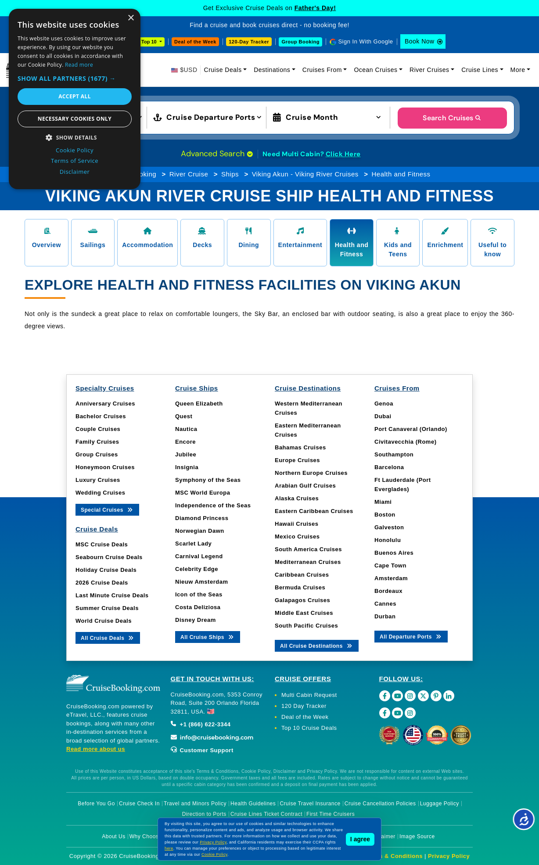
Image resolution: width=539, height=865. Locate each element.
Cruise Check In (139, 803)
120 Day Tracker (304, 706)
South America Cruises (308, 549)
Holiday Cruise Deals (106, 570)
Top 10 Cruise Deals (309, 728)
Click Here (343, 154)
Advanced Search (217, 153)
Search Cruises (452, 117)
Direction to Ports (204, 814)
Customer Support (202, 750)
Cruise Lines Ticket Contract (266, 814)
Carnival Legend (199, 556)
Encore (185, 441)
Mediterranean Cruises (308, 562)
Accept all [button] (74, 96)
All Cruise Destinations (316, 645)
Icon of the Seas (199, 594)
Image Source (417, 836)
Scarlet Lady (193, 543)
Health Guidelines (253, 803)
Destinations (272, 69)
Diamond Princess (201, 518)
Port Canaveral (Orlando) (410, 429)
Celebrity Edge (196, 569)
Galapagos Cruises (302, 600)
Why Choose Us (149, 836)
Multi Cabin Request (309, 695)
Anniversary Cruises (105, 403)
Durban (385, 616)
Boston (384, 514)
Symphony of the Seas (208, 480)
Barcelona (389, 467)
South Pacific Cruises (306, 625)
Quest (183, 416)
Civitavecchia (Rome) (405, 441)
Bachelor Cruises (100, 416)
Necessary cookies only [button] (74, 118)
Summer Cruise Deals (107, 608)
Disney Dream (195, 620)
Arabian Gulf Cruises (305, 485)
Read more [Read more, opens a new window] (79, 64)
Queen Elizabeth (199, 403)
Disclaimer (382, 836)
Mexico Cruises (297, 536)
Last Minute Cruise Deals (112, 595)
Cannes (385, 603)
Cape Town (390, 565)
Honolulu (387, 540)
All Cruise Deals (108, 637)
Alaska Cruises (297, 498)
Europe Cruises (297, 460)
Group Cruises (96, 454)
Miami (383, 502)
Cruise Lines (479, 69)
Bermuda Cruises (300, 587)
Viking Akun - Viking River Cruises (305, 174)
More (517, 69)
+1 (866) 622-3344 (201, 724)
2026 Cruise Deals (101, 582)
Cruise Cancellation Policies (380, 803)
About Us (113, 836)
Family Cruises (97, 441)
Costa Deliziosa (198, 607)
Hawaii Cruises (297, 523)
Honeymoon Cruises (105, 467)
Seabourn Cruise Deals (109, 557)
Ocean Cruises (375, 69)
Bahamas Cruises (300, 447)
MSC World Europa (202, 492)
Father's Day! (315, 7)
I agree (360, 839)
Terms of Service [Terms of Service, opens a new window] (74, 161)
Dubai (383, 416)
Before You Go (96, 803)
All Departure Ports (411, 636)
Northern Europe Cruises (311, 473)
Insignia (186, 467)
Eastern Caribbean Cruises (314, 511)
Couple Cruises (97, 429)
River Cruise (188, 174)
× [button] (130, 18)
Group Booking (300, 41)
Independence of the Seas (213, 505)
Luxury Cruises (97, 480)
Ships (230, 174)
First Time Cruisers (330, 814)
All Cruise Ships (207, 636)
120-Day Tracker (249, 41)
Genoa (383, 403)
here (169, 848)
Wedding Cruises (100, 492)
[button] (75, 78)
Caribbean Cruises (302, 574)
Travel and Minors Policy (195, 803)
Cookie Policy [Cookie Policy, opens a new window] (74, 150)
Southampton (393, 454)
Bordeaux (388, 591)
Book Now (420, 41)
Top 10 (149, 41)
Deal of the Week (195, 41)
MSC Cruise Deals (101, 544)
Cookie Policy (214, 854)
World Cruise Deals (103, 620)
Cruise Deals (223, 69)
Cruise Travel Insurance (310, 803)
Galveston (389, 527)
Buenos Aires (393, 552)
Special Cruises (107, 509)
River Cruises (429, 69)
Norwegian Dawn (199, 531)
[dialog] (74, 99)
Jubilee (185, 454)
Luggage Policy (439, 803)
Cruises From (322, 69)
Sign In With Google (365, 41)
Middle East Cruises (304, 613)
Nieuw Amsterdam (201, 581)
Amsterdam (391, 578)
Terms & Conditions (394, 856)
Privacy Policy (449, 856)
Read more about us (95, 749)
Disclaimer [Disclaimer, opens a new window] (75, 172)
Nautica (186, 429)
